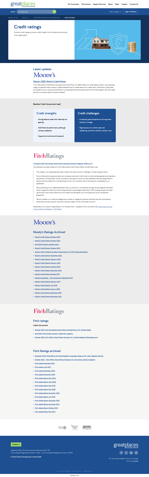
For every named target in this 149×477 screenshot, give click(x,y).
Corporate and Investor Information (46, 18)
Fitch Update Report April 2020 (45, 382)
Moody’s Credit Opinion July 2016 (46, 285)
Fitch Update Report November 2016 (47, 393)
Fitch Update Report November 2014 (47, 404)
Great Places (13, 18)
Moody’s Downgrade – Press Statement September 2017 (54, 278)
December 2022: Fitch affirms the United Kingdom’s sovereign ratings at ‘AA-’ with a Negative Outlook (69, 356)
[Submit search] (54, 12)
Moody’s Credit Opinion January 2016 (47, 289)
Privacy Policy (77, 471)
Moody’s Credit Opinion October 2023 (47, 248)
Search (13, 12)
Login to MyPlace (130, 12)
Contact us (16, 444)
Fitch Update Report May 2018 (45, 389)
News (117, 4)
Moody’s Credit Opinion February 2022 (48, 259)
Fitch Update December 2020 (45, 371)
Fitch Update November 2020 (45, 374)
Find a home (86, 4)
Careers (124, 4)
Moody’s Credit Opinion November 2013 (48, 296)
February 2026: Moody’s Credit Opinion (49, 81)
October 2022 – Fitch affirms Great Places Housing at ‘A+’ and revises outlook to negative (65, 360)
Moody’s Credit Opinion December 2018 (48, 270)
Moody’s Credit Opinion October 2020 (47, 267)
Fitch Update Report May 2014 (45, 412)
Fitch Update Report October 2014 (46, 408)
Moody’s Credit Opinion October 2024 (47, 241)
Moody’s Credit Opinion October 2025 (47, 237)
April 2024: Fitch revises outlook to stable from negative (54, 334)
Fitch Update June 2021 (43, 367)
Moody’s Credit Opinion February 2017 (47, 282)
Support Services (99, 4)
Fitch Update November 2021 (45, 363)
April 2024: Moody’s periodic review (47, 244)
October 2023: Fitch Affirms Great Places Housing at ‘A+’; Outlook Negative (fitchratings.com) (66, 337)
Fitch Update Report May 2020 (45, 378)
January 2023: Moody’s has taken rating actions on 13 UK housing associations (61, 252)
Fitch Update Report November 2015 (47, 401)
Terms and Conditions (64, 471)
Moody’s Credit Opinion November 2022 (48, 256)
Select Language (114, 12)
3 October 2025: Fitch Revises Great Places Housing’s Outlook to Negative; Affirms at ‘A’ (63, 164)
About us (25, 18)
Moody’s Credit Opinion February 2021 (47, 263)
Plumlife (135, 461)
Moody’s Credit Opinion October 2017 (47, 274)
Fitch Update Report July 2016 (45, 397)
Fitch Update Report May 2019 (45, 386)
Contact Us (134, 4)
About (110, 4)
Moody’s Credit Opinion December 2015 (48, 293)
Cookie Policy (87, 471)
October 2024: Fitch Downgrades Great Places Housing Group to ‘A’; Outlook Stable (63, 330)
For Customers (73, 4)
